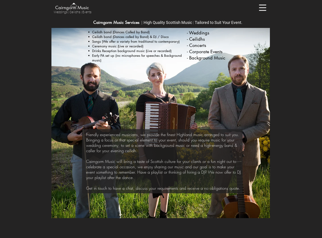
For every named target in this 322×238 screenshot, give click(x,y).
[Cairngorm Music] (71, 7)
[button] (262, 8)
